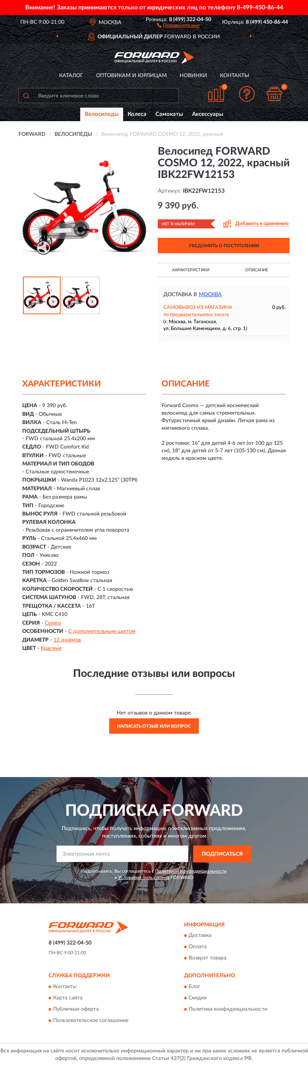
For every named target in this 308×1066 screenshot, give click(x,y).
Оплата (198, 947)
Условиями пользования (143, 877)
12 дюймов (67, 640)
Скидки (198, 998)
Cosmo (53, 623)
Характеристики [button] (190, 270)
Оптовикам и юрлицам (131, 75)
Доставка (200, 935)
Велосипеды (102, 114)
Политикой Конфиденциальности (191, 871)
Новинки (193, 75)
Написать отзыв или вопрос (154, 726)
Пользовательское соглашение (90, 1020)
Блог (194, 986)
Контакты (234, 75)
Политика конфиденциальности (228, 1009)
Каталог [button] (71, 75)
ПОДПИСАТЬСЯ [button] (222, 854)
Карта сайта (67, 998)
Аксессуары (207, 114)
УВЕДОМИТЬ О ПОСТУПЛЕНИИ (224, 245)
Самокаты (169, 114)
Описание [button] (256, 270)
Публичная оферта (76, 1009)
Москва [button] (210, 294)
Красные (51, 648)
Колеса (137, 114)
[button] (178, 25)
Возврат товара (207, 958)
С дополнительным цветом (102, 631)
